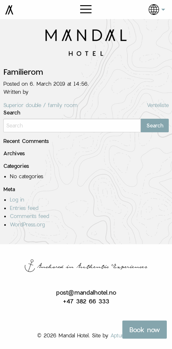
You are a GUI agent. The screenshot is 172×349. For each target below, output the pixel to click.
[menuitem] (152, 9)
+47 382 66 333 (86, 301)
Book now (144, 329)
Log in (17, 199)
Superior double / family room (40, 105)
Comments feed (29, 216)
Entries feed (24, 208)
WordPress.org (27, 224)
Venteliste (158, 105)
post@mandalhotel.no (86, 292)
